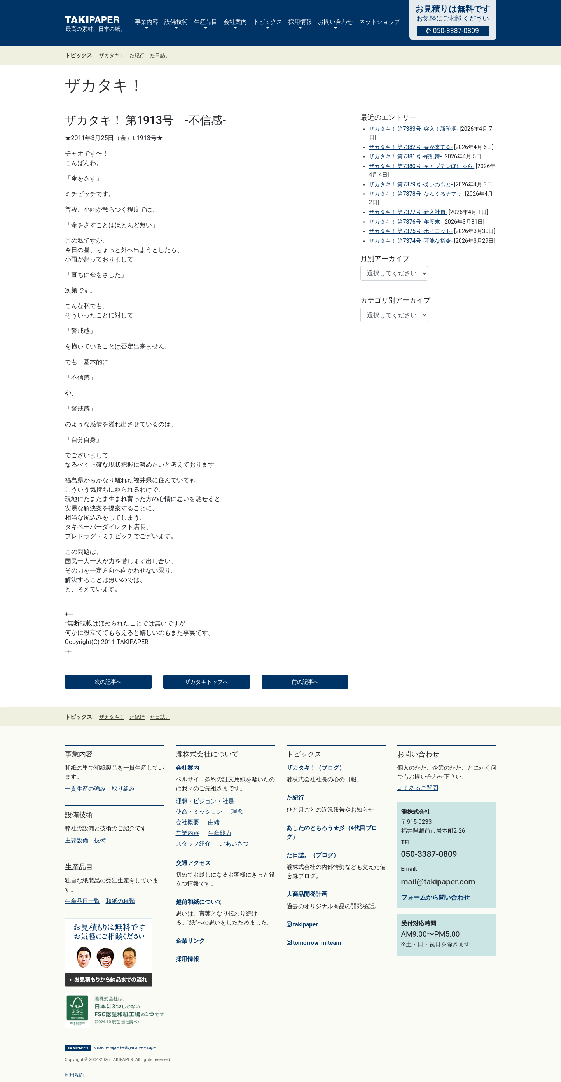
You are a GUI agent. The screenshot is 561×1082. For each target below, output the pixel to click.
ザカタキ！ (111, 55)
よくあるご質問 (417, 787)
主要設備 (76, 840)
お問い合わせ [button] (335, 21)
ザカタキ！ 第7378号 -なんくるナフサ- (416, 194)
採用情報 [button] (300, 21)
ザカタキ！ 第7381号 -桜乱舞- (405, 156)
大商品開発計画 (307, 894)
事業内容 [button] (146, 21)
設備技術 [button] (176, 21)
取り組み (123, 788)
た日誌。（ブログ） (313, 855)
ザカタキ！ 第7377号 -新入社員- (408, 212)
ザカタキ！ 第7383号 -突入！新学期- (413, 129)
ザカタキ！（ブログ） (316, 767)
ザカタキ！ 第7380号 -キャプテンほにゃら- (421, 166)
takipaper (302, 924)
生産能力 (219, 833)
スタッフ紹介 (193, 843)
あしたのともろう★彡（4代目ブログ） (332, 832)
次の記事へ (108, 682)
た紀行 (137, 55)
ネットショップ (379, 21)
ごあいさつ (234, 843)
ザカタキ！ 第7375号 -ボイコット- (411, 231)
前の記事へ (305, 682)
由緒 (214, 822)
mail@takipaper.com (438, 881)
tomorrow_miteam (314, 942)
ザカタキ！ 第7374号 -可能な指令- (411, 241)
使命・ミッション (199, 811)
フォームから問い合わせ (435, 897)
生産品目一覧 (82, 901)
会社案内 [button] (235, 21)
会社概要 (187, 822)
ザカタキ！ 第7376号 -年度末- (405, 222)
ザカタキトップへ (206, 682)
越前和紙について (199, 901)
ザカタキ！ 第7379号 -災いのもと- (411, 184)
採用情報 (187, 959)
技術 (100, 840)
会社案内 (187, 767)
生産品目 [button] (205, 21)
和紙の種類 (120, 901)
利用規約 (74, 1075)
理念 (237, 811)
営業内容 (187, 833)
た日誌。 (160, 55)
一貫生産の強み (85, 788)
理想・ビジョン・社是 (205, 801)
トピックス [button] (267, 21)
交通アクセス (193, 863)
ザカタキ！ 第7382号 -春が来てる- (411, 147)
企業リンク (190, 940)
